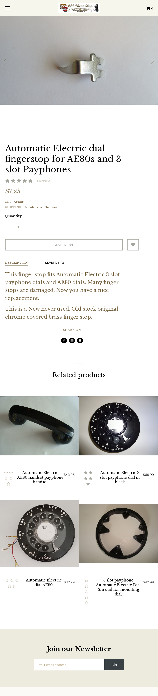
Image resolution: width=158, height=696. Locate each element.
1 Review (43, 181)
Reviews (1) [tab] (54, 262)
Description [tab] (16, 262)
